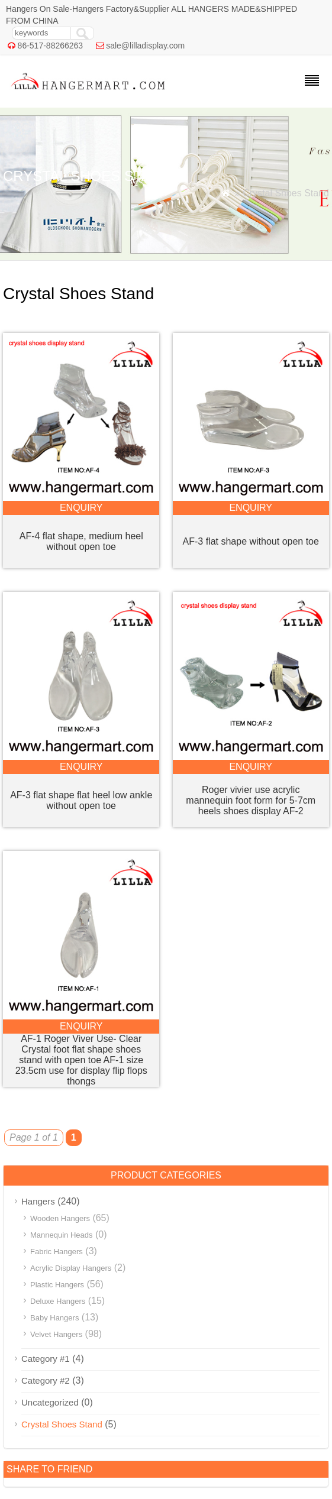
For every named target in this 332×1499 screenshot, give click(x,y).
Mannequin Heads (61, 1235)
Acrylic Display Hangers (70, 1268)
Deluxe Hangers (57, 1301)
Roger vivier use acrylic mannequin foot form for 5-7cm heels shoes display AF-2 (250, 800)
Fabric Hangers (56, 1251)
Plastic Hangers (57, 1284)
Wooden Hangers (60, 1218)
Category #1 (45, 1359)
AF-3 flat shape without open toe (251, 541)
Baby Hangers (54, 1317)
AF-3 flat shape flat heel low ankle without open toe (81, 800)
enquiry (81, 508)
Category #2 (45, 1380)
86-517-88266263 (50, 45)
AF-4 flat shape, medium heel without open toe (81, 541)
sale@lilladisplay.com (145, 45)
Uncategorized (50, 1402)
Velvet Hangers (56, 1334)
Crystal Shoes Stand (61, 1424)
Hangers (38, 1201)
